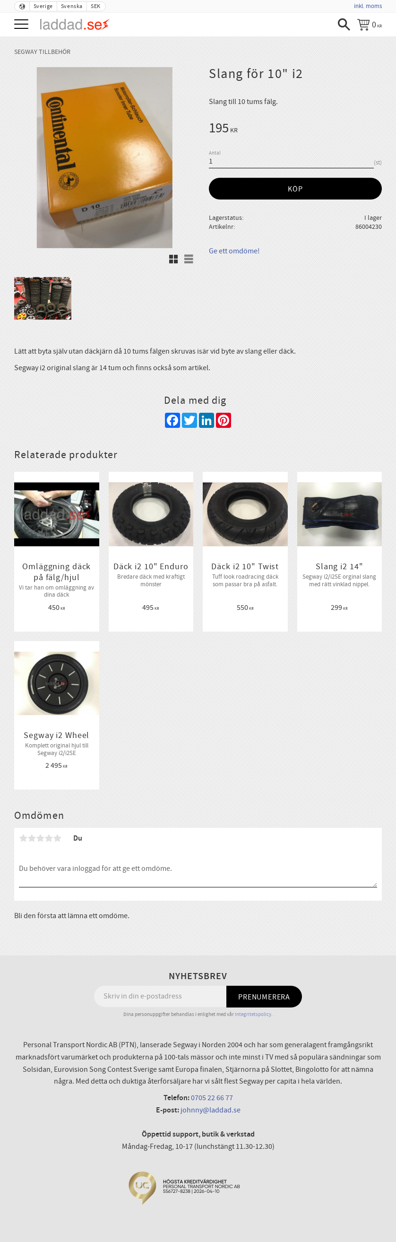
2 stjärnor (31, 838)
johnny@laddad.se (211, 1110)
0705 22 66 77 (212, 1098)
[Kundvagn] (369, 25)
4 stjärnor (48, 838)
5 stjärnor (57, 838)
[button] (22, 25)
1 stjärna (23, 838)
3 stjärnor (40, 838)
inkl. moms (368, 6)
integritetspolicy (253, 1014)
